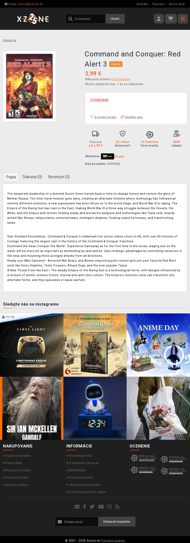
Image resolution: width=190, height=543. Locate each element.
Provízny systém (79, 477)
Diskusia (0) (32, 176)
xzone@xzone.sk (24, 4)
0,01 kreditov (120, 79)
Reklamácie (76, 470)
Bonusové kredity (17, 470)
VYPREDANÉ (99, 100)
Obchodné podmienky (83, 484)
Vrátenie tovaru (15, 477)
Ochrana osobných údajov (86, 492)
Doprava (158, 4)
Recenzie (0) (59, 176)
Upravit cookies (15, 484)
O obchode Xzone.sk (82, 463)
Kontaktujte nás (79, 455)
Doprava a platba (16, 455)
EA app (119, 156)
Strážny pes (131, 117)
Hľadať (114, 19)
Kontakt (142, 4)
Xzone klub (177, 4)
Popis (11, 177)
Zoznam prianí (103, 117)
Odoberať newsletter (116, 521)
